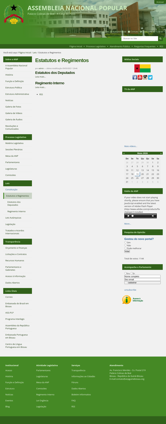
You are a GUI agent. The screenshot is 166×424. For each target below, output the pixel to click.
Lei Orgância (42, 400)
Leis (34, 52)
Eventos (9, 400)
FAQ (73, 400)
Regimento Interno (49, 83)
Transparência (12, 241)
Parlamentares (43, 370)
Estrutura (9, 388)
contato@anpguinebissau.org (130, 378)
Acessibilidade (119, 31)
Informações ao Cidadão (83, 376)
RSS (161, 46)
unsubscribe (130, 289)
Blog (7, 406)
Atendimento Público (120, 46)
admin (41, 68)
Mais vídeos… (130, 146)
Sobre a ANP (11, 59)
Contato (134, 31)
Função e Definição (14, 382)
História (9, 376)
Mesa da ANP (42, 382)
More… (127, 223)
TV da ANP (129, 89)
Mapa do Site (102, 31)
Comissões (41, 388)
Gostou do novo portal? (139, 239)
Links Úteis (11, 290)
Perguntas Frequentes (144, 46)
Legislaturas (42, 376)
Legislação (41, 406)
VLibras (159, 31)
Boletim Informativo (81, 394)
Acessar (160, 1)
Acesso (8, 370)
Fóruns (74, 382)
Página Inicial (76, 46)
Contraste (147, 31)
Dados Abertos (78, 388)
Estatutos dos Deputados (55, 73)
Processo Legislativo (96, 46)
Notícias (9, 394)
